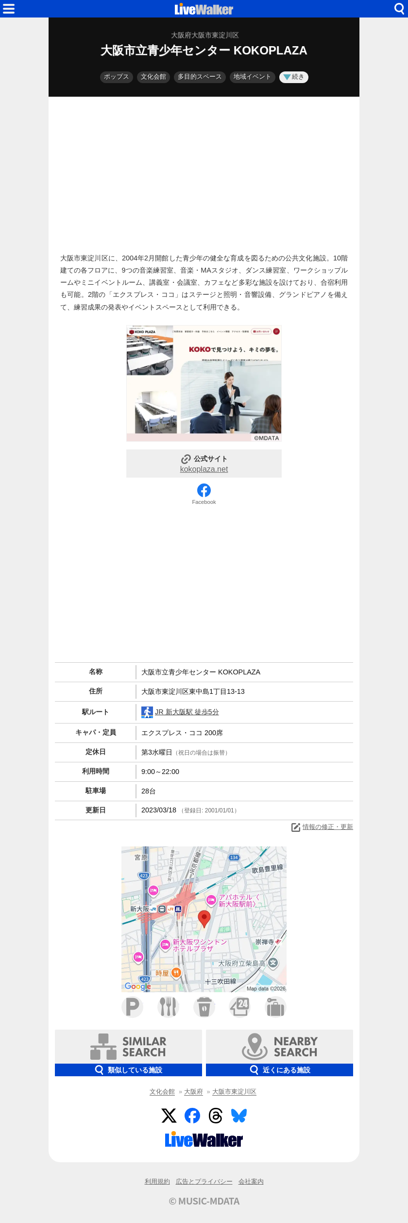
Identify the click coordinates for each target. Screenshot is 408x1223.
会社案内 (251, 1181)
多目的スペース (200, 76)
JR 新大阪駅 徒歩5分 (180, 712)
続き (294, 76)
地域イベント (253, 76)
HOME (204, 9)
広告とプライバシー (204, 1181)
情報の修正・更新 (321, 827)
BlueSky (239, 1115)
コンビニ (240, 1007)
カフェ (204, 1007)
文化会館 (153, 76)
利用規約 (157, 1181)
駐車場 (132, 1007)
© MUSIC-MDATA (204, 1200)
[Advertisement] (204, 172)
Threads (215, 1115)
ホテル (276, 1007)
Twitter (169, 1115)
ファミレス (168, 1007)
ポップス (116, 76)
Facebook (204, 502)
